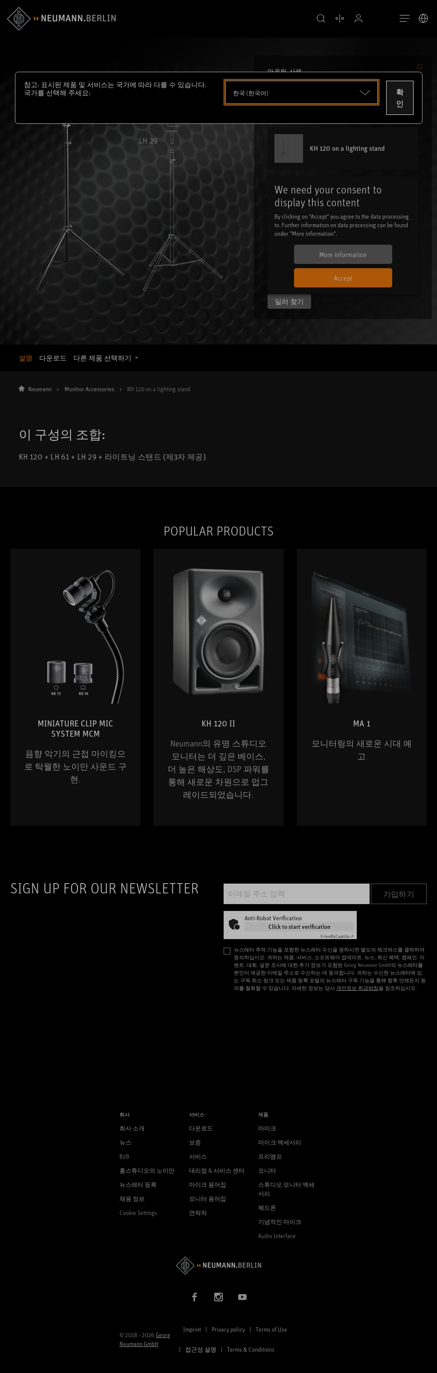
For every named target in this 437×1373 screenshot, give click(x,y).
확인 (400, 97)
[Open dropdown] (301, 92)
